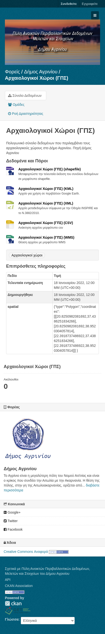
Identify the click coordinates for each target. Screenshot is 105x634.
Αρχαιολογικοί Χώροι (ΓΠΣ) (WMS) (46, 237)
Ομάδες (16, 105)
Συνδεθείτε (69, 4)
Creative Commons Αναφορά (26, 552)
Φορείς (12, 71)
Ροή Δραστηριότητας (25, 114)
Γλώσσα (12, 619)
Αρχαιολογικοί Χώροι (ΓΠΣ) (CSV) (45, 223)
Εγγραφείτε (90, 4)
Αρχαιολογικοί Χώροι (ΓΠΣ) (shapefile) (49, 169)
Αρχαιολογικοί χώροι (27, 255)
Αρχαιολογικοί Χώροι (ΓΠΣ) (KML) (45, 189)
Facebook (13, 529)
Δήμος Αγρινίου (41, 71)
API (8, 580)
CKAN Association (19, 586)
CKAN (13, 603)
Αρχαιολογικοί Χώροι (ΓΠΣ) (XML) (45, 203)
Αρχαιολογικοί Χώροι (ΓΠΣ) (36, 78)
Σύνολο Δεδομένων (25, 96)
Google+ (12, 512)
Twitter (11, 521)
